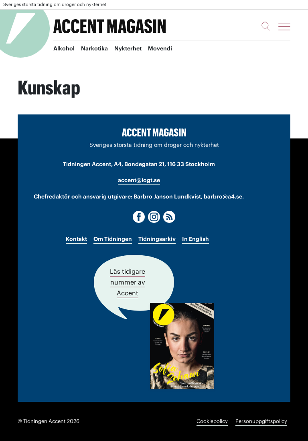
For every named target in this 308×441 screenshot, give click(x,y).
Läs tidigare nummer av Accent (127, 282)
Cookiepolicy (212, 421)
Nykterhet (128, 48)
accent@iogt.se (139, 180)
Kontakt (76, 239)
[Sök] (266, 26)
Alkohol (64, 48)
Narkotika (94, 48)
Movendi (160, 48)
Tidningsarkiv (157, 239)
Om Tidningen (112, 239)
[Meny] (284, 26)
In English (195, 239)
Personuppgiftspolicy (261, 421)
